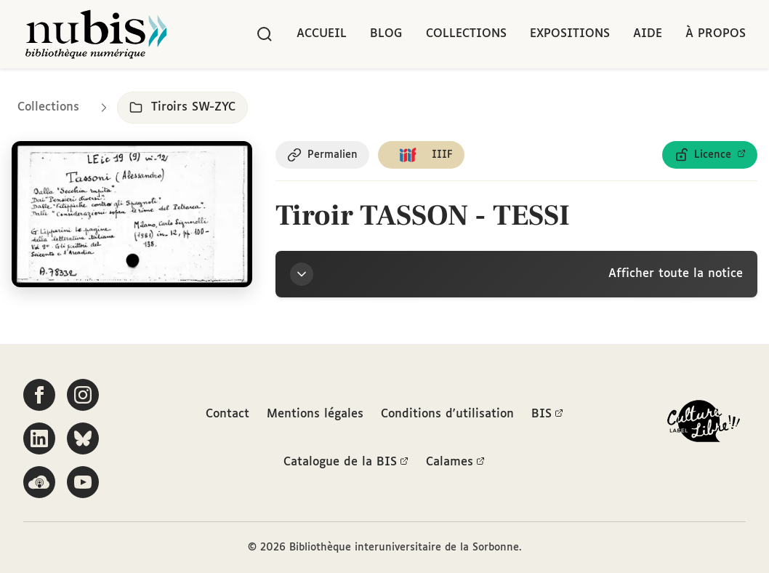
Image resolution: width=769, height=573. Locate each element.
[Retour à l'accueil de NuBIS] (96, 34)
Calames (455, 462)
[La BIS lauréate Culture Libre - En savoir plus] (703, 424)
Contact (227, 414)
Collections (466, 34)
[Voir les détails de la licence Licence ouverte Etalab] (709, 155)
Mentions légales (315, 414)
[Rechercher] (264, 34)
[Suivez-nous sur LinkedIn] (39, 438)
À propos (715, 34)
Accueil (322, 34)
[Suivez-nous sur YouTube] (83, 482)
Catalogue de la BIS (345, 462)
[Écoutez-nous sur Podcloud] (39, 482)
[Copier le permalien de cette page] (322, 155)
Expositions (570, 34)
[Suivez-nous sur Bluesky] (83, 438)
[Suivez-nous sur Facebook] (39, 395)
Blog (386, 34)
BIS (547, 414)
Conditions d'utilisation (447, 414)
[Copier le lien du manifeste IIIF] (421, 155)
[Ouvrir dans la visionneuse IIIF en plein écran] (132, 214)
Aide (647, 34)
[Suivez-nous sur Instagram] (83, 395)
